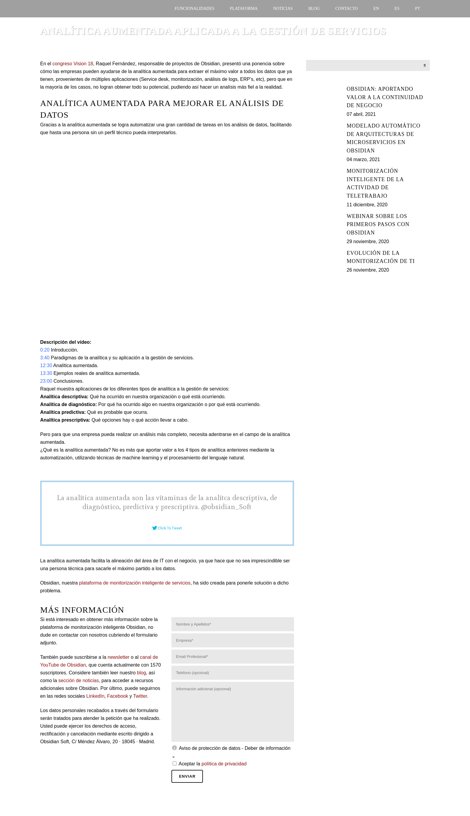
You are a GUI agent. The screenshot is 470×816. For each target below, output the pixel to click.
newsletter (118, 657)
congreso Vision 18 (72, 63)
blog (141, 672)
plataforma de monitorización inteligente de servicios (135, 582)
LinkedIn (95, 696)
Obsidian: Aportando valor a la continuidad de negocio (385, 97)
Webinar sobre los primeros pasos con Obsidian (378, 224)
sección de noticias (78, 680)
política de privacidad (223, 763)
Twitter (140, 696)
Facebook (117, 696)
